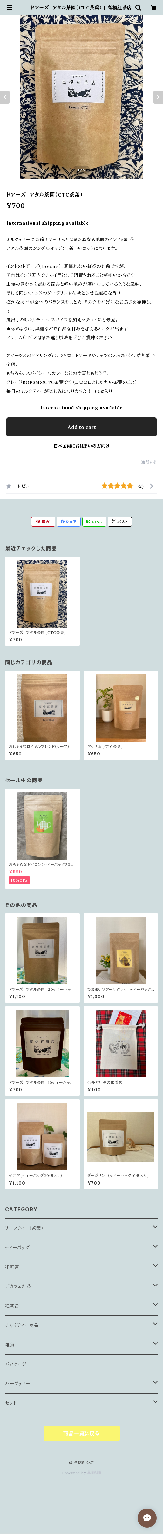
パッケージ (16, 1364)
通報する (149, 461)
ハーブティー (18, 1383)
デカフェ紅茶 (18, 1286)
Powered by (81, 1472)
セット (11, 1403)
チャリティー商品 (21, 1325)
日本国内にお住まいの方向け (81, 446)
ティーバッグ (17, 1247)
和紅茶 (12, 1267)
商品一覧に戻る (81, 1433)
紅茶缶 (12, 1306)
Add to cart (81, 427)
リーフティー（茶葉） (24, 1228)
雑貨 (10, 1345)
